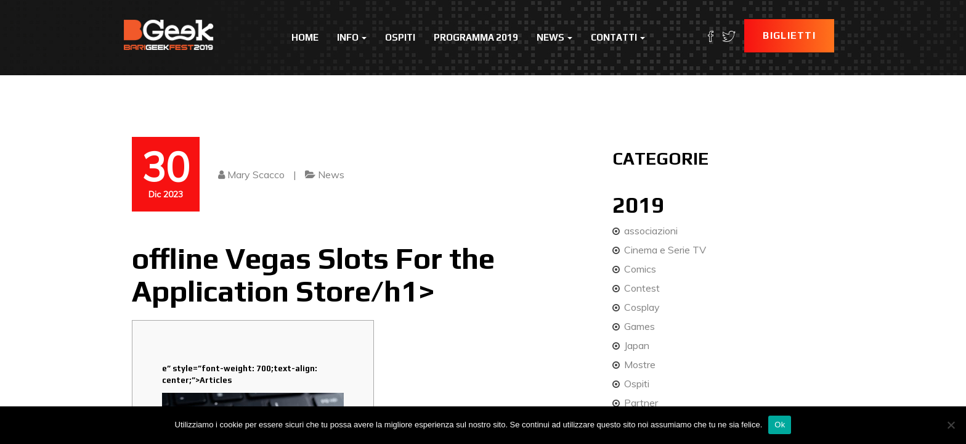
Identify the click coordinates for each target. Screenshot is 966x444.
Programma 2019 (476, 37)
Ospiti (400, 37)
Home (305, 37)
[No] (950, 425)
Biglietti (789, 35)
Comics (640, 269)
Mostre (640, 364)
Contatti (618, 37)
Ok (779, 424)
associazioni (651, 230)
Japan (636, 345)
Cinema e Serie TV (665, 250)
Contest (642, 288)
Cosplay (642, 307)
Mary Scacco (256, 174)
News (554, 37)
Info (352, 37)
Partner (641, 403)
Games (639, 326)
